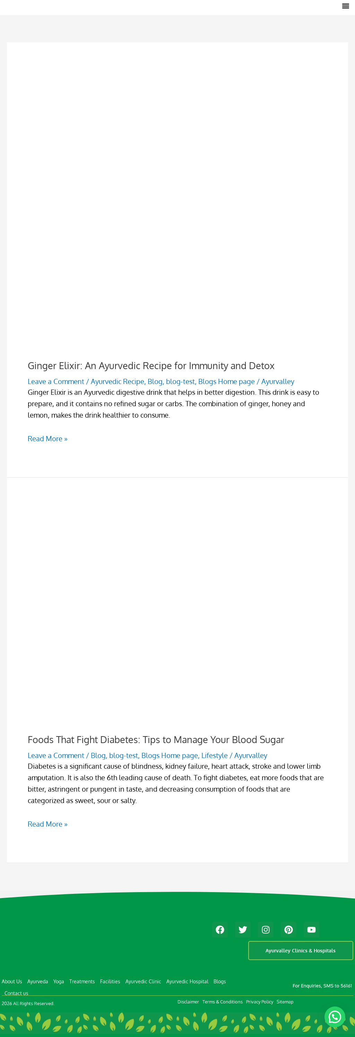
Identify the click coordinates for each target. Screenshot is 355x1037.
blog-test (180, 381)
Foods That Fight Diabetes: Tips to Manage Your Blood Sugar (156, 739)
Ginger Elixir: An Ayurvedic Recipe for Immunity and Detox (151, 365)
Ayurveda (37, 981)
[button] (346, 5)
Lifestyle (214, 754)
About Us (12, 981)
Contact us (16, 993)
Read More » (48, 438)
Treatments (82, 981)
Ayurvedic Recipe (117, 381)
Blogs (220, 981)
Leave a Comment (56, 381)
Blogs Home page (226, 381)
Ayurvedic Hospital (187, 981)
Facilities (110, 981)
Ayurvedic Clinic (143, 981)
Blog (155, 381)
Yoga (58, 981)
